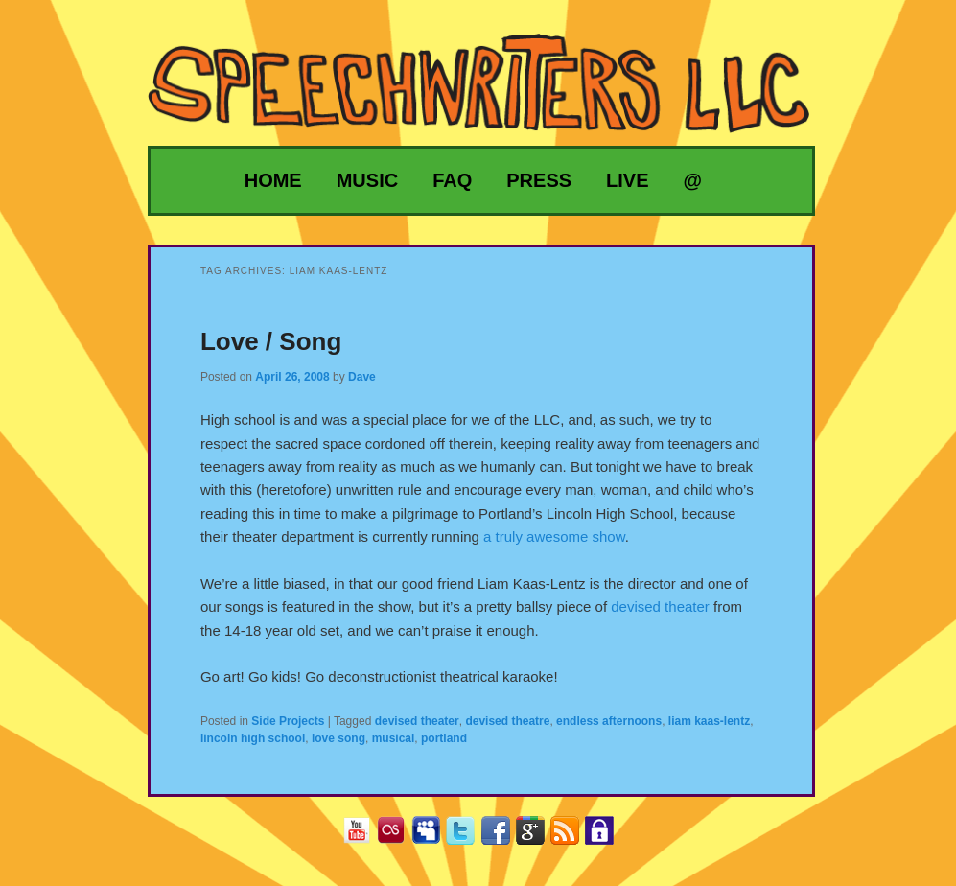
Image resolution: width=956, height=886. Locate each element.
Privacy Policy (606, 836)
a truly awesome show (554, 536)
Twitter (467, 836)
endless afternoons (609, 721)
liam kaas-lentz (709, 721)
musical (393, 738)
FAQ (452, 180)
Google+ (537, 836)
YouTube (363, 836)
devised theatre (507, 721)
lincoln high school (252, 738)
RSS (572, 836)
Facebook (503, 836)
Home (273, 180)
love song (338, 738)
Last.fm (398, 836)
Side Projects (287, 721)
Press (538, 180)
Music (367, 180)
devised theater (660, 606)
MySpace (433, 836)
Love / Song (270, 341)
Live (627, 180)
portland (444, 738)
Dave (362, 377)
